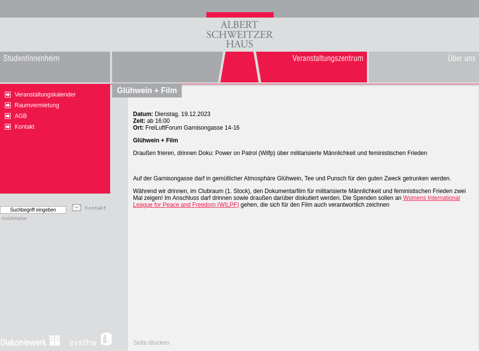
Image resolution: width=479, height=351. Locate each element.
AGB (21, 116)
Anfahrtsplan (14, 218)
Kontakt (25, 126)
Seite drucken (151, 342)
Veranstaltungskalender (45, 94)
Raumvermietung (37, 105)
